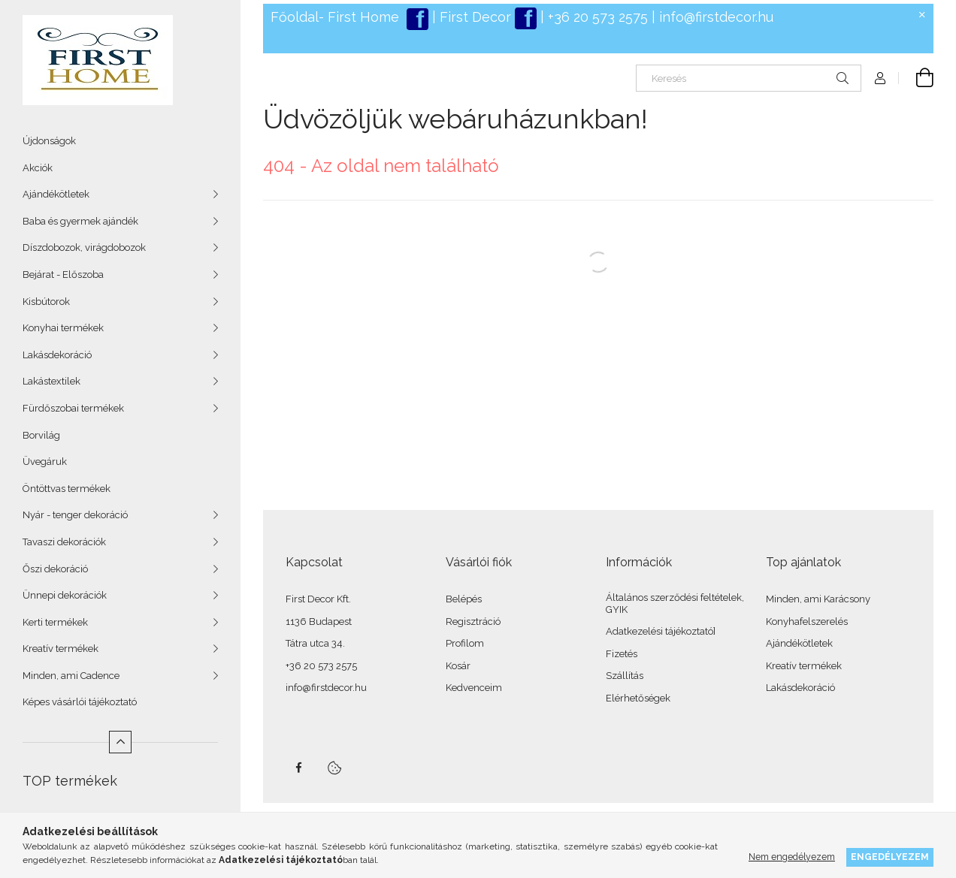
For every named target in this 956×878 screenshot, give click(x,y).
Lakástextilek (51, 381)
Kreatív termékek (60, 648)
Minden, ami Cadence (71, 675)
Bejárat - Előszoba (63, 274)
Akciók (38, 167)
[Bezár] (922, 15)
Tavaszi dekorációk (64, 542)
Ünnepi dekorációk (65, 595)
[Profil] (880, 78)
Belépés (464, 599)
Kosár (458, 665)
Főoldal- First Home (335, 17)
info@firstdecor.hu (716, 17)
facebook (298, 767)
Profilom (465, 643)
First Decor (473, 17)
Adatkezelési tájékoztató (659, 631)
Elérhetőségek (638, 698)
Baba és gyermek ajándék (80, 221)
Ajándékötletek (56, 194)
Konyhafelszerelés (807, 621)
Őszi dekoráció (55, 569)
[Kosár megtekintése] (916, 78)
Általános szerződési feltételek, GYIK (675, 603)
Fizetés (621, 653)
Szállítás (624, 675)
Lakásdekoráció (57, 355)
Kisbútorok (46, 301)
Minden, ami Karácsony (818, 599)
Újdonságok (49, 140)
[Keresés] (748, 78)
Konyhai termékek (63, 327)
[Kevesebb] (120, 742)
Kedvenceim (474, 687)
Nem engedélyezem (792, 856)
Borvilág (41, 435)
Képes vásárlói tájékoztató (80, 702)
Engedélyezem (890, 856)
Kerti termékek (55, 622)
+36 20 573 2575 (596, 17)
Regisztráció (473, 621)
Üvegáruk (45, 461)
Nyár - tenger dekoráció (75, 514)
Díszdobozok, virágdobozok (84, 247)
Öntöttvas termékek (66, 488)
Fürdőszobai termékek (73, 408)
